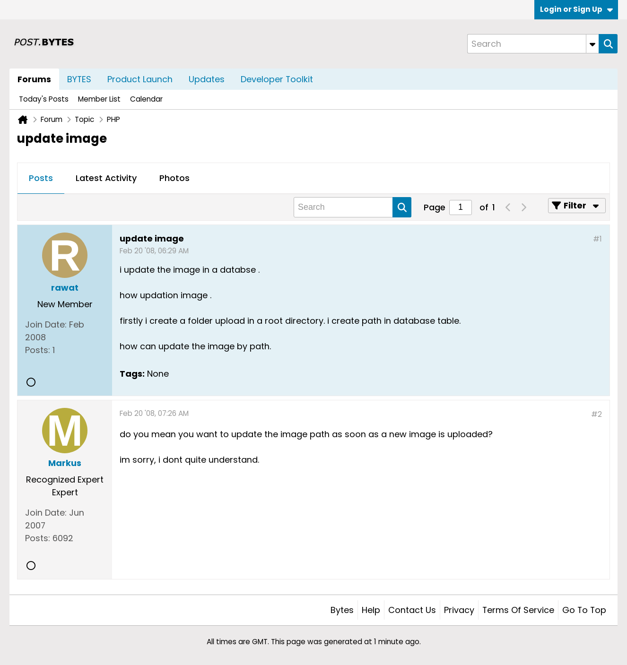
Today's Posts (44, 99)
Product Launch (140, 79)
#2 (596, 414)
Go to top (584, 610)
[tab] (40, 178)
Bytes (342, 610)
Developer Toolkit (277, 79)
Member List (99, 99)
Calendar (146, 99)
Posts (41, 178)
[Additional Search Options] (592, 43)
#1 (597, 239)
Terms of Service (518, 610)
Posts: (37, 350)
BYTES (79, 79)
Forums (34, 79)
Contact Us (412, 610)
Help (371, 610)
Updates (207, 79)
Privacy (459, 610)
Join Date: (46, 324)
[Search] (533, 43)
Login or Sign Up (576, 9)
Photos (174, 178)
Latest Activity (106, 178)
